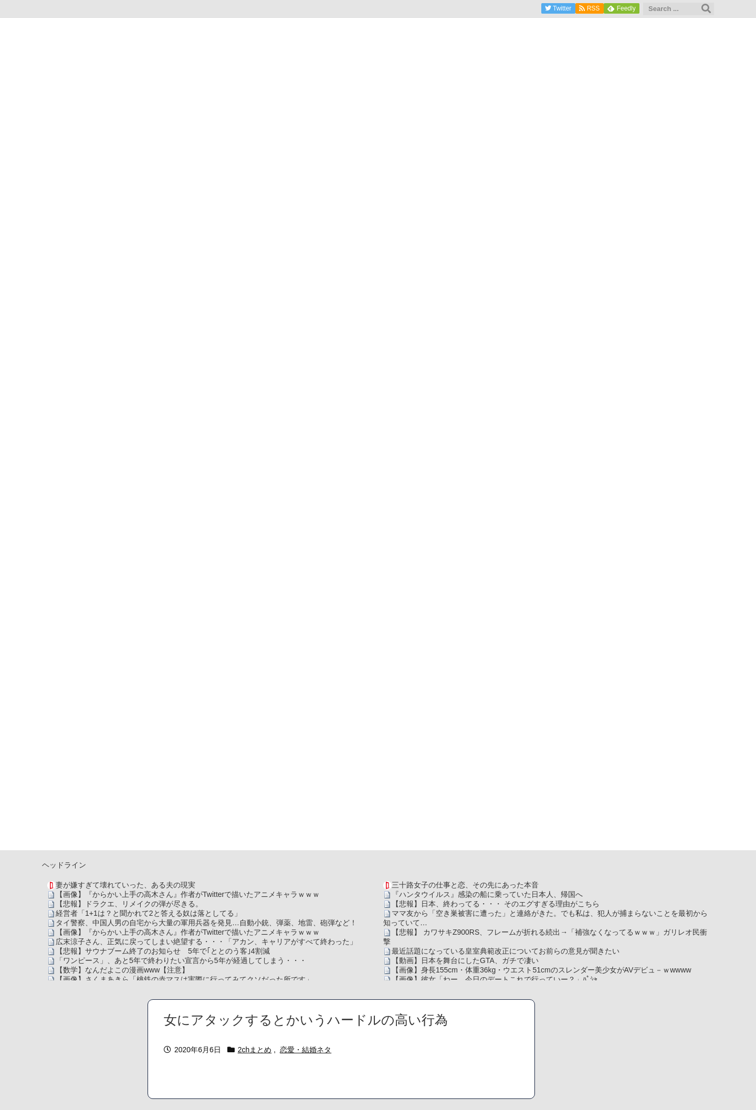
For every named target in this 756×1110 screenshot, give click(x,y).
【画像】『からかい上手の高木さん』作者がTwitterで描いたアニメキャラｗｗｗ (188, 894)
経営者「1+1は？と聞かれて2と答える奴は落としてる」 (149, 913)
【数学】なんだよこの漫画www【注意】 (122, 970)
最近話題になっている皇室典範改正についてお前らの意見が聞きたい (506, 951)
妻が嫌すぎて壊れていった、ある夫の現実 (125, 885)
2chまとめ (255, 1049)
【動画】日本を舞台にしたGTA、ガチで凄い (465, 960)
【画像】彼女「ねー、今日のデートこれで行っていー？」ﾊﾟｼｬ (494, 979)
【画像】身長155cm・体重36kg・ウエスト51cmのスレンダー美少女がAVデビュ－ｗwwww (541, 970)
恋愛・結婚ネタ (305, 1049)
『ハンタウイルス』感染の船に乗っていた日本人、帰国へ (487, 894)
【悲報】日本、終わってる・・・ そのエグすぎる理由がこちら (496, 904)
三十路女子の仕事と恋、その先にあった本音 (465, 885)
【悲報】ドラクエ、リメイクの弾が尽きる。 (129, 904)
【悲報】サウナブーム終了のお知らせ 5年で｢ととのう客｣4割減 (163, 951)
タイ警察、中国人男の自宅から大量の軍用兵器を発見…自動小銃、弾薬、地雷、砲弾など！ (206, 922)
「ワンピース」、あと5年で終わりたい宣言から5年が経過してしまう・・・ (181, 960)
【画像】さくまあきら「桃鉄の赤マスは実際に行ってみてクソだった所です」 (184, 979)
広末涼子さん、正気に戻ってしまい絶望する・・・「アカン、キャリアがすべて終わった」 (206, 941)
